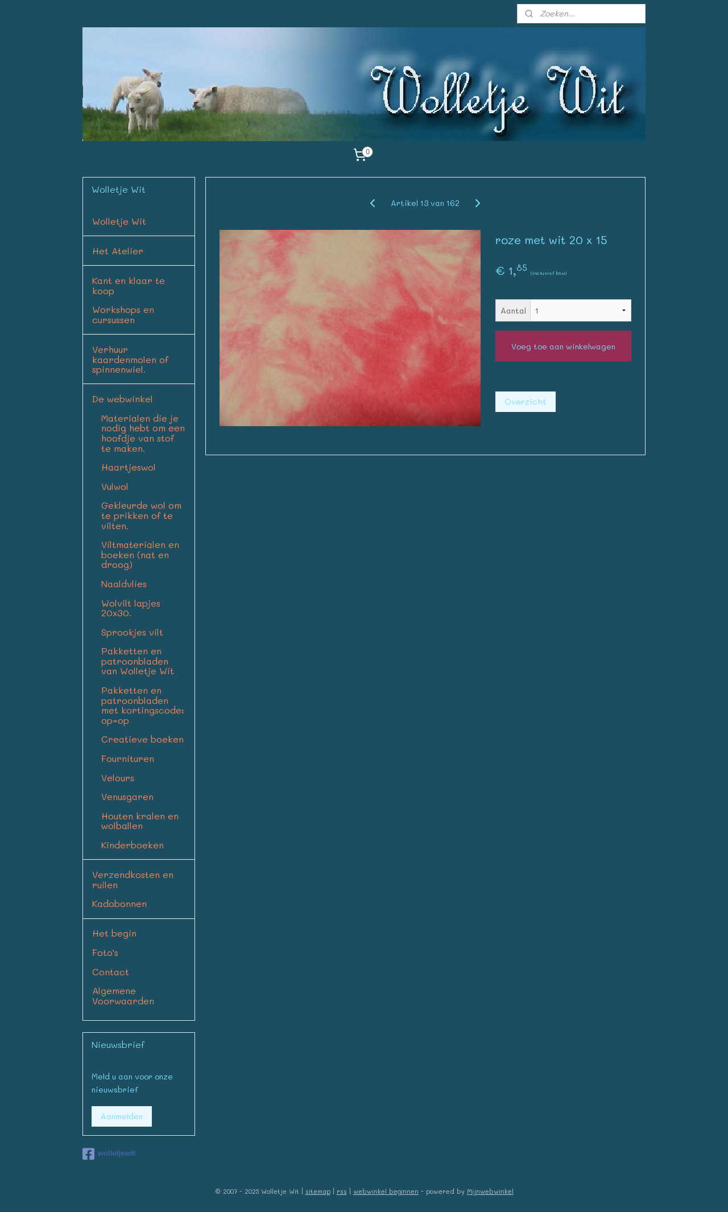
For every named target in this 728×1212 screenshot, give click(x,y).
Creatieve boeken (142, 739)
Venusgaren (127, 796)
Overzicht (525, 401)
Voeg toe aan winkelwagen (563, 346)
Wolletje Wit (119, 221)
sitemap (317, 1191)
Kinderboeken (132, 845)
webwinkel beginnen (386, 1191)
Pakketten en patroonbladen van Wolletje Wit (137, 661)
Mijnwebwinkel (490, 1191)
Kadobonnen (119, 903)
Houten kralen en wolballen (140, 821)
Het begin (114, 933)
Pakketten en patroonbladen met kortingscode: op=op (142, 705)
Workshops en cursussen (123, 314)
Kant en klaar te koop (128, 285)
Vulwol (115, 486)
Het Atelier (117, 251)
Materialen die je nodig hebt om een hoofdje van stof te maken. (143, 433)
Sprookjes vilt (132, 632)
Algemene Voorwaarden (123, 995)
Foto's (105, 952)
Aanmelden (122, 1116)
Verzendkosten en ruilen (132, 879)
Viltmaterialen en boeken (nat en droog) (140, 554)
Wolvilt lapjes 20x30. (130, 608)
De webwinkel (122, 399)
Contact (110, 972)
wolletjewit (108, 1154)
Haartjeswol (128, 467)
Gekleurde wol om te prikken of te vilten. (141, 515)
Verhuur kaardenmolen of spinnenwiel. (130, 359)
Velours (117, 778)
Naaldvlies (124, 583)
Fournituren (127, 758)
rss (342, 1191)
